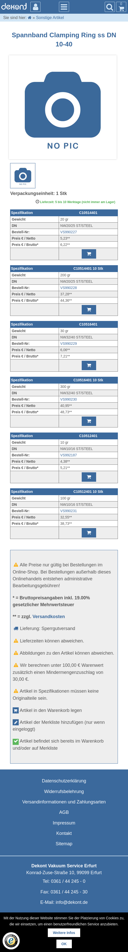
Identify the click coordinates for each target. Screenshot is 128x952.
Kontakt (64, 833)
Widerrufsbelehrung (64, 791)
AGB (64, 812)
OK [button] (64, 944)
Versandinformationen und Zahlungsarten (64, 801)
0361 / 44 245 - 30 (69, 891)
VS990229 (68, 344)
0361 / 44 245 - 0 (68, 881)
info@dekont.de (72, 902)
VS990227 (68, 232)
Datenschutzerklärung (64, 780)
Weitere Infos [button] (64, 933)
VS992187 (68, 455)
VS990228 (68, 288)
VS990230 (68, 399)
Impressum (64, 822)
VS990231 (68, 511)
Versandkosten (49, 616)
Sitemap (64, 843)
